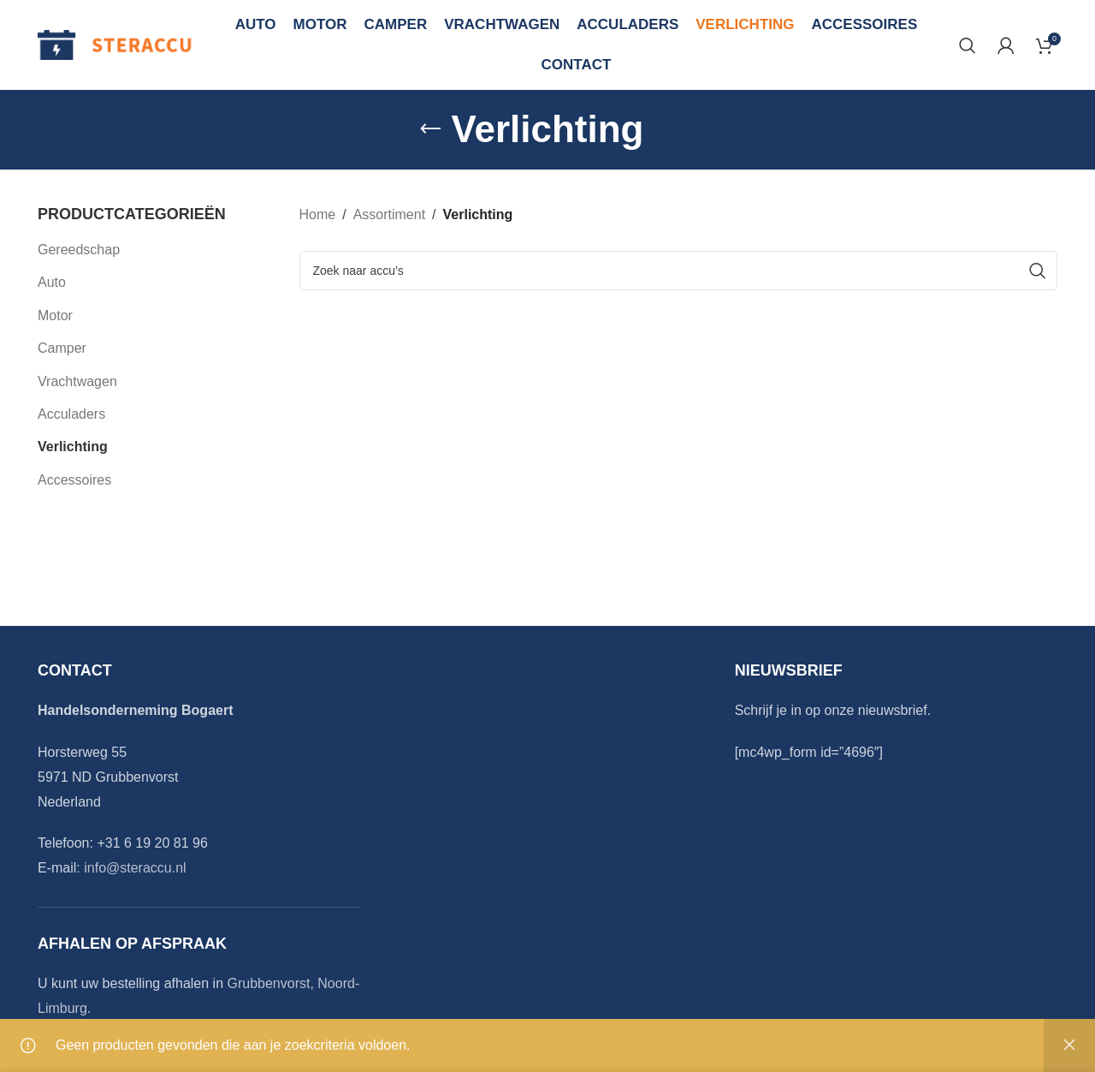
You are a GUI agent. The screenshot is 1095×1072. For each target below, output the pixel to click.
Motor (55, 315)
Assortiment (389, 214)
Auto (52, 282)
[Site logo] (115, 44)
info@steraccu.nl (135, 868)
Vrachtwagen (77, 381)
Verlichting (73, 446)
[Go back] (430, 129)
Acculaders (71, 414)
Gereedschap (79, 249)
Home (317, 214)
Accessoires (74, 480)
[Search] (967, 45)
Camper (62, 348)
